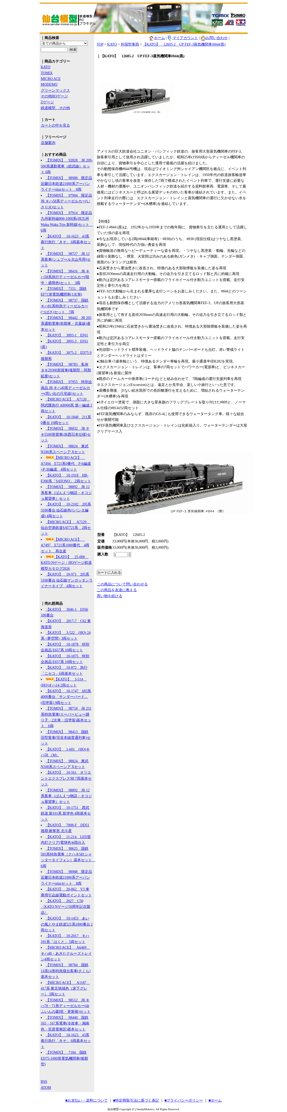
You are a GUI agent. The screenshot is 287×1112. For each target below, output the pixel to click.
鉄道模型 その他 (55, 108)
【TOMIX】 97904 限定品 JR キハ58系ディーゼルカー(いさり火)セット (66, 201)
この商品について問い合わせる (122, 584)
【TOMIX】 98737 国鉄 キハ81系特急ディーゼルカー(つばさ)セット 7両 (65, 306)
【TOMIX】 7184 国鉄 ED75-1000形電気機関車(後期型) (64, 1058)
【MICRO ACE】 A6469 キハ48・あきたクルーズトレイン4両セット (66, 953)
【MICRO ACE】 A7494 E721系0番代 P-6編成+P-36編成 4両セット (66, 463)
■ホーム (214, 1100)
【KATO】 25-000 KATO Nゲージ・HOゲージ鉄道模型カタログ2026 (66, 563)
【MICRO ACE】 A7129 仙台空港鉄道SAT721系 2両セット (66, 528)
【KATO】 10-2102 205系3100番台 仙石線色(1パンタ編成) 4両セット (66, 510)
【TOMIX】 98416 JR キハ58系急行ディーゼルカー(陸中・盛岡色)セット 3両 (65, 277)
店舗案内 (48, 143)
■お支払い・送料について (86, 1100)
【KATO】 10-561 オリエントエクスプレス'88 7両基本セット (66, 778)
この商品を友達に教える (117, 590)
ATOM (46, 1088)
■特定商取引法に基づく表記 (136, 1100)
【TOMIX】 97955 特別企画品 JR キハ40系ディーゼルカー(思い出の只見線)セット (66, 388)
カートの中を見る (55, 125)
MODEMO (49, 84)
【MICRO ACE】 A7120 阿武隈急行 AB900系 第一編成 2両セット (66, 405)
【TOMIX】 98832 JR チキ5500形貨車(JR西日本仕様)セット (66, 434)
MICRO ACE (51, 79)
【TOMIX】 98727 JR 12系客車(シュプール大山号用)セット (66, 259)
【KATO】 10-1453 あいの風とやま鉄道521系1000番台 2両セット (67, 924)
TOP (100, 44)
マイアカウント (182, 38)
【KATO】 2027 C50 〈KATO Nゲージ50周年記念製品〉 (66, 907)
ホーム (157, 38)
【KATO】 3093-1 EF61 (67, 335)
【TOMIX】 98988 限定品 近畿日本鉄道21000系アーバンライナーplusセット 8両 (66, 184)
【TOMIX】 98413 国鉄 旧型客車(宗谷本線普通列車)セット (66, 738)
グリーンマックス (55, 90)
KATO (45, 67)
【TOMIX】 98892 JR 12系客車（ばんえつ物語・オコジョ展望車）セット (66, 493)
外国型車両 (130, 44)
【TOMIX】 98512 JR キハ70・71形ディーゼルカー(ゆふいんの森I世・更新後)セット (66, 1006)
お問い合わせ (214, 38)
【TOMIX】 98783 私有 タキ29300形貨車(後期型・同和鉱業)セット (66, 370)
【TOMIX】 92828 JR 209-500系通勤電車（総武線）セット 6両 (67, 166)
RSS (44, 1082)
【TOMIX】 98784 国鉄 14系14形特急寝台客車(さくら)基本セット (66, 971)
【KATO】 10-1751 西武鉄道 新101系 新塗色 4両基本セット (66, 813)
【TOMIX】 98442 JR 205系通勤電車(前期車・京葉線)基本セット (66, 324)
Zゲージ (47, 102)
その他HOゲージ (54, 96)
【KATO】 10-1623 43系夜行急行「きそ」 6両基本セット (66, 242)
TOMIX (47, 73)
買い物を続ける (109, 596)
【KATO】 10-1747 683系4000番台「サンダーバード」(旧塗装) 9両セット (66, 697)
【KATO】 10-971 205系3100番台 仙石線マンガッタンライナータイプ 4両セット (67, 580)
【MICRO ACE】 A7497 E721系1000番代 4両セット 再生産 (65, 545)
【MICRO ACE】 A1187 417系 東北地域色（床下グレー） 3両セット (65, 988)
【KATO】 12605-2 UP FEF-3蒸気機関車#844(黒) (184, 44)
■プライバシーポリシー (183, 1100)
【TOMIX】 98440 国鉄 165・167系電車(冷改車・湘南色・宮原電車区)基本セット (65, 1023)
